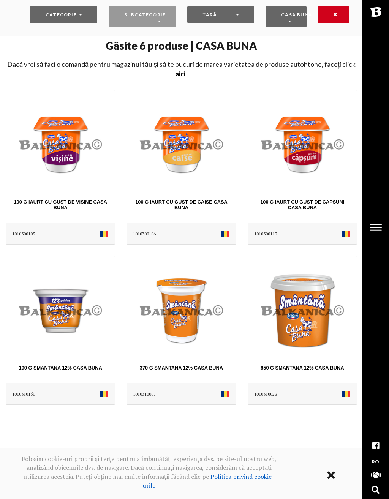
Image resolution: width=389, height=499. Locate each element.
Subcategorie (145, 14)
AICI (180, 74)
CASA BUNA (294, 14)
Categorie (61, 14)
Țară (210, 14)
